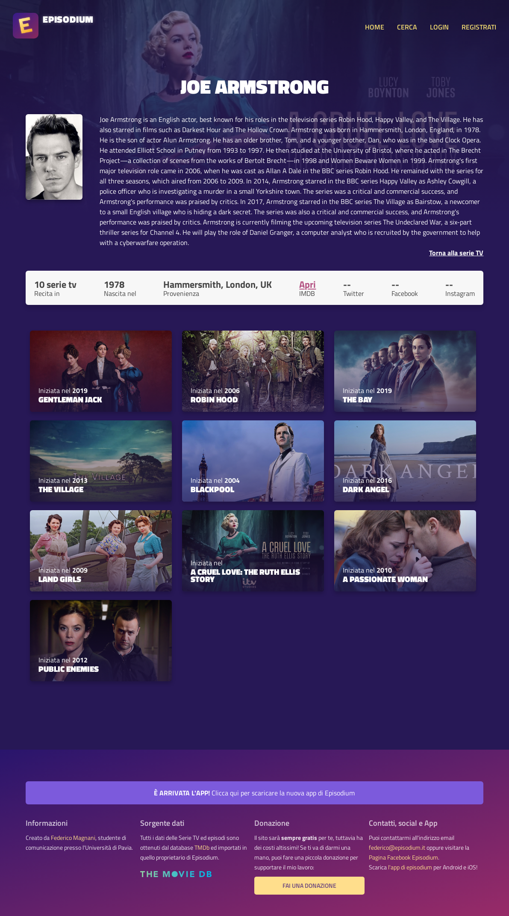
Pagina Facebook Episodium (403, 857)
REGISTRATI (479, 27)
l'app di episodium (410, 867)
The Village (60, 489)
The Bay (357, 399)
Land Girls (59, 579)
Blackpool (212, 489)
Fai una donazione (309, 885)
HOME (374, 27)
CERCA (407, 27)
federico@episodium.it (397, 847)
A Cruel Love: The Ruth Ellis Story (245, 575)
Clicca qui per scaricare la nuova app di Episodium (254, 793)
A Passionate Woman (385, 579)
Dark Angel (366, 489)
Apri (307, 284)
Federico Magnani (73, 837)
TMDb (201, 847)
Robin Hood (214, 399)
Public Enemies (68, 669)
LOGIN (439, 27)
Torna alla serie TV (456, 253)
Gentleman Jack (70, 399)
